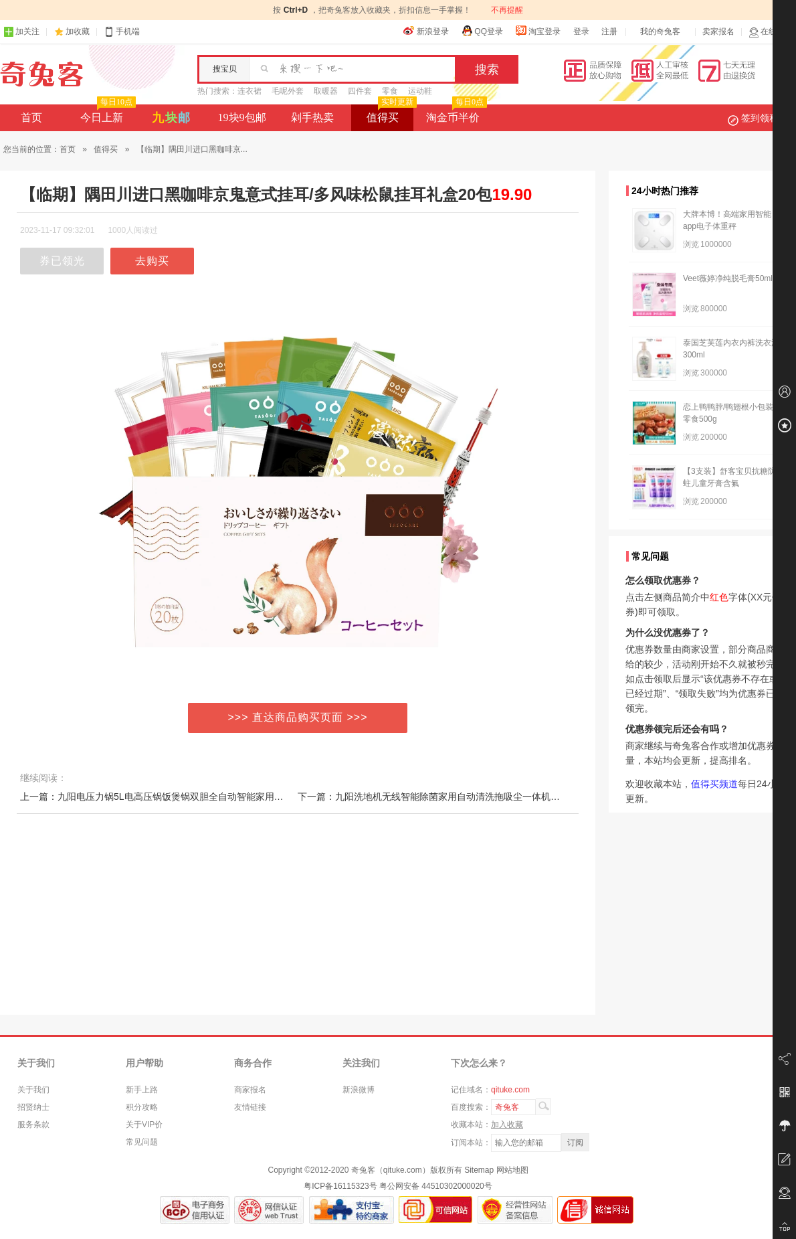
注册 (609, 31)
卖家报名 (718, 31)
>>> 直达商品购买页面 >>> (298, 717)
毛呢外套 (288, 91)
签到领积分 (760, 118)
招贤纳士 (33, 1107)
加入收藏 (507, 1124)
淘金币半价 (455, 113)
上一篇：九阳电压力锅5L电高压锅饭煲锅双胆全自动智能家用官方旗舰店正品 (180, 796)
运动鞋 (420, 91)
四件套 (360, 91)
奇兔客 (42, 74)
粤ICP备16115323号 (340, 1186)
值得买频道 (714, 783)
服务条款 (33, 1124)
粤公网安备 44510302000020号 (435, 1186)
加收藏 (78, 31)
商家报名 (250, 1089)
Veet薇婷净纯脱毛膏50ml (728, 278)
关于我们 (33, 1089)
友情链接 (250, 1107)
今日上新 (106, 113)
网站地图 (512, 1170)
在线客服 (771, 32)
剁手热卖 (312, 117)
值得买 (390, 113)
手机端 (122, 32)
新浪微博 (358, 1089)
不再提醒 (507, 10)
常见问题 (142, 1142)
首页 (31, 117)
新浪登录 (426, 30)
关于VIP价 (144, 1124)
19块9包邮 (242, 117)
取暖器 (326, 91)
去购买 (152, 260)
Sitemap (479, 1170)
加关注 (21, 32)
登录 (581, 31)
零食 (390, 91)
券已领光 (62, 260)
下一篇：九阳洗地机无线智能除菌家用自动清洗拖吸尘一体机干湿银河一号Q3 (458, 796)
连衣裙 (249, 91)
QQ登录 (482, 30)
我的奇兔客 (660, 31)
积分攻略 (142, 1107)
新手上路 (142, 1089)
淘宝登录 (538, 30)
